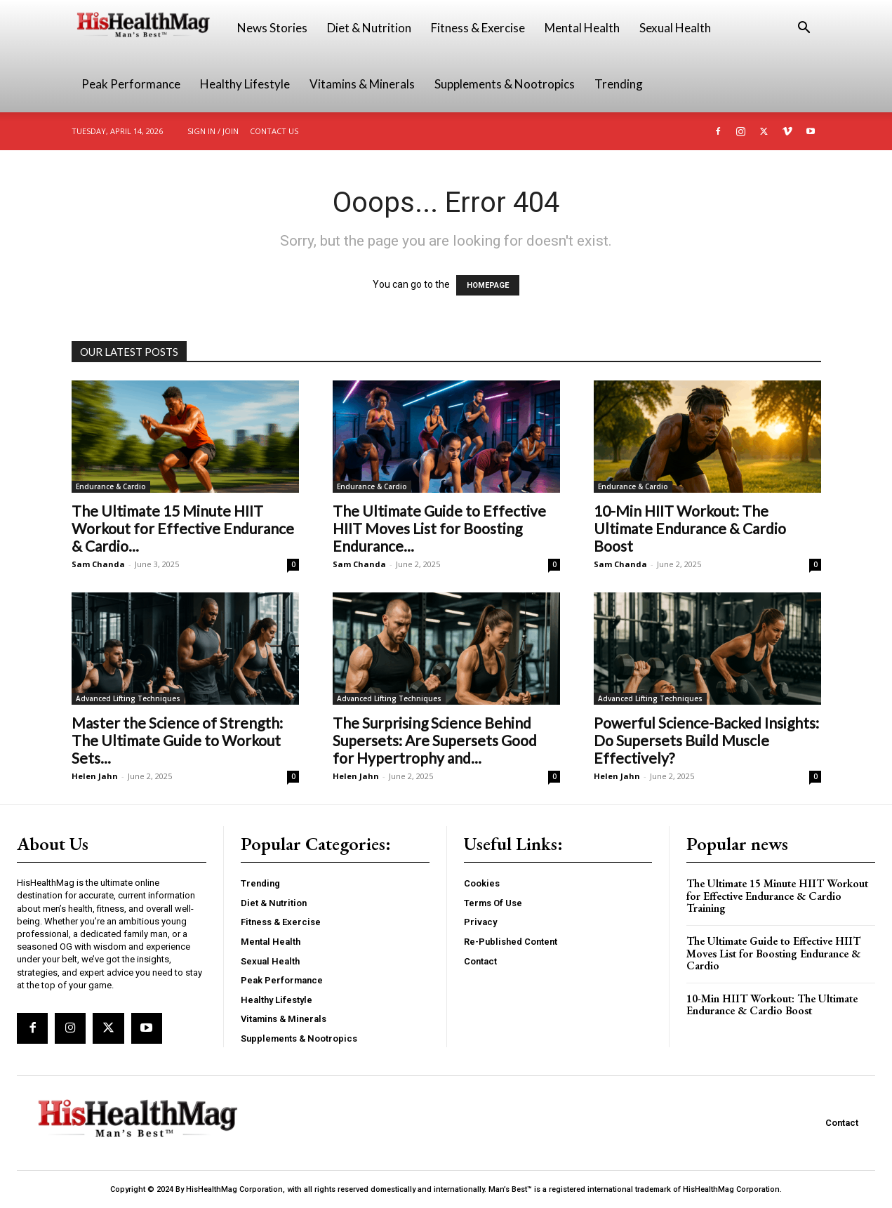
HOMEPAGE (488, 285)
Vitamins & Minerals (362, 84)
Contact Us (274, 131)
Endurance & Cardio (111, 486)
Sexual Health (675, 27)
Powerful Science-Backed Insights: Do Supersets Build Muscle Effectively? (706, 740)
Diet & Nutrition (369, 27)
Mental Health (582, 27)
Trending (618, 84)
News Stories (272, 27)
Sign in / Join (213, 131)
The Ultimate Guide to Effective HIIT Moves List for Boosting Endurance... (439, 528)
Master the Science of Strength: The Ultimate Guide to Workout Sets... (177, 740)
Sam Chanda (98, 564)
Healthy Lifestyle (245, 84)
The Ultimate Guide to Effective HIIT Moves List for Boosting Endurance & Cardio (773, 953)
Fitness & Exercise (478, 27)
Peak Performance (130, 84)
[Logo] (149, 28)
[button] (804, 29)
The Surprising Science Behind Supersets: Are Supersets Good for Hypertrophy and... (435, 740)
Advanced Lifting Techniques (128, 698)
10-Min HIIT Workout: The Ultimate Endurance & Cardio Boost (690, 528)
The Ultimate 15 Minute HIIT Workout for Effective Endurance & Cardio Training (777, 895)
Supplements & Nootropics (504, 84)
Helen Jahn (95, 776)
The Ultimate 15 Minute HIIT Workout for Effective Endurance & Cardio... (183, 528)
